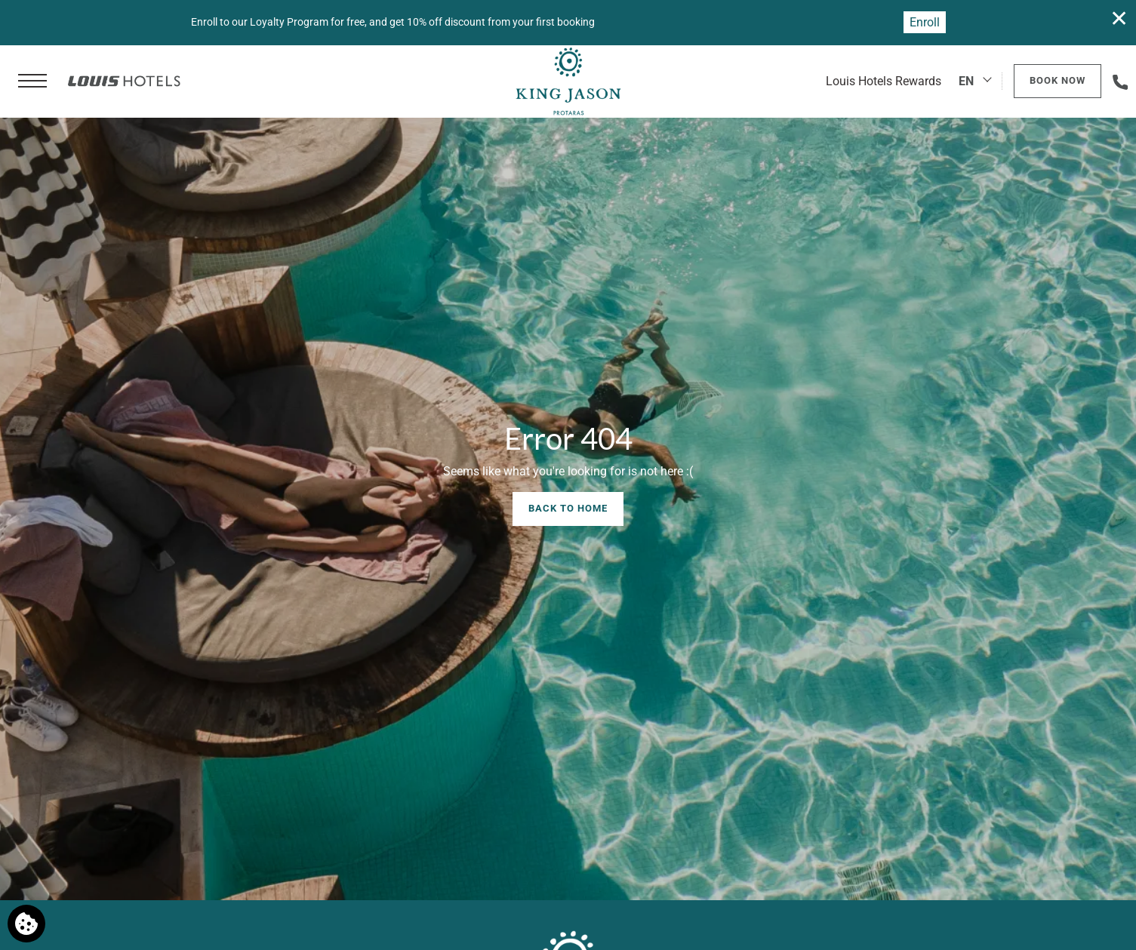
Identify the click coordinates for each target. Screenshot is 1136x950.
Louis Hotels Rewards (883, 81)
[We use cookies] (26, 923)
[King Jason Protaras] (568, 81)
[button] (32, 81)
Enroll (925, 22)
